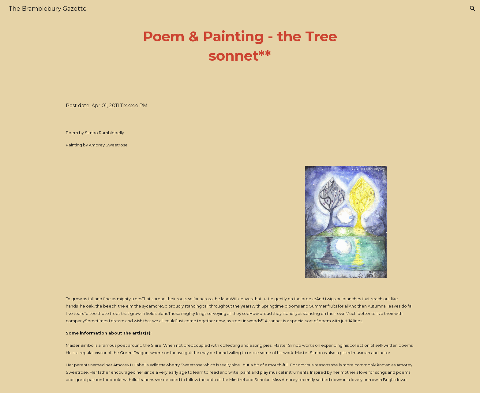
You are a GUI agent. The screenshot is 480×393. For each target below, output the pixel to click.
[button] (472, 8)
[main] (240, 46)
